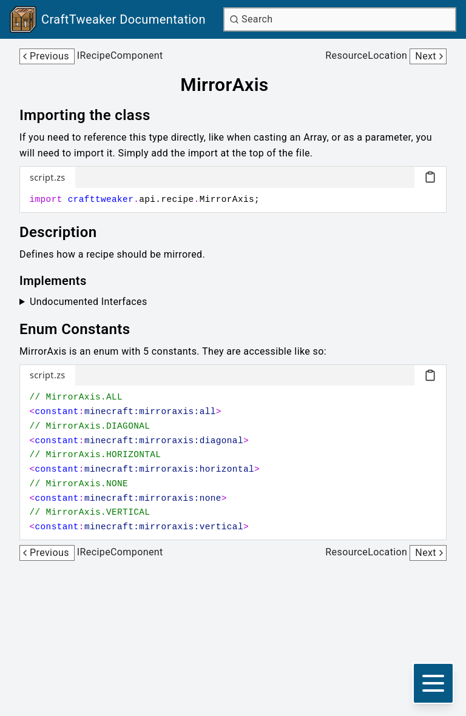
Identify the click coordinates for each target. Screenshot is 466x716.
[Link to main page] (108, 19)
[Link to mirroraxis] (232, 85)
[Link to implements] (61, 280)
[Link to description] (66, 232)
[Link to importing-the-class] (93, 115)
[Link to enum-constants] (83, 329)
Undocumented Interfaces (88, 301)
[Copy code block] (430, 177)
